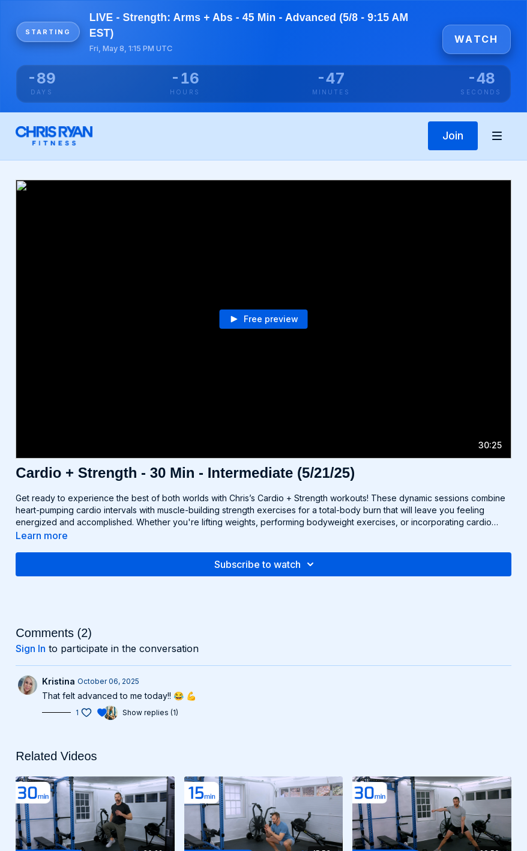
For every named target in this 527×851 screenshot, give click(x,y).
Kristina (58, 681)
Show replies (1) (150, 712)
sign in (31, 648)
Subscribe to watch (266, 564)
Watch (476, 39)
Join (452, 135)
